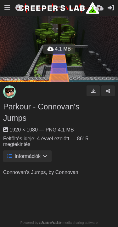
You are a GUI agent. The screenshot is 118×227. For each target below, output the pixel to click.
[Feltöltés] (99, 8)
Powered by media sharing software (59, 222)
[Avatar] (9, 91)
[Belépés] (111, 8)
